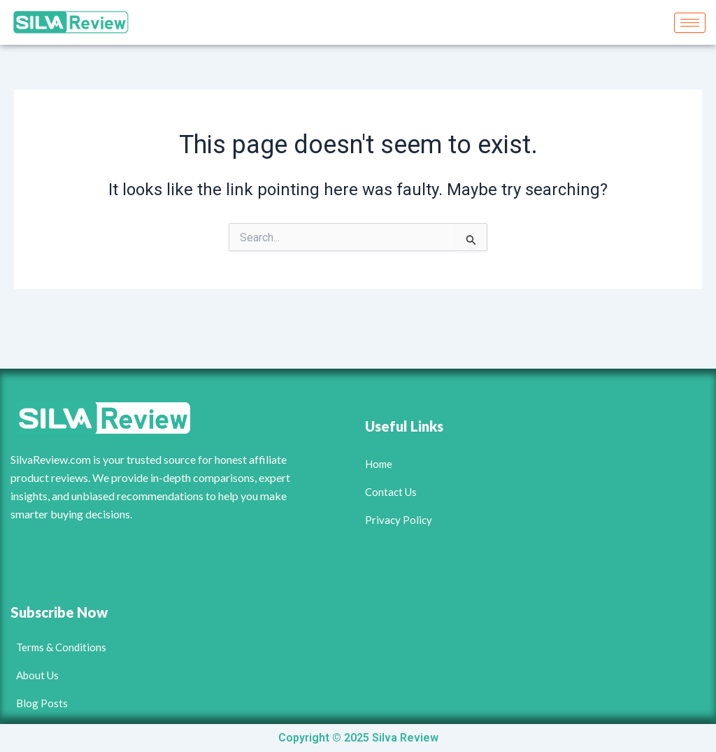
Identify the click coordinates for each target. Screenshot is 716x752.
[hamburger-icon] (690, 23)
